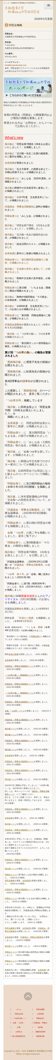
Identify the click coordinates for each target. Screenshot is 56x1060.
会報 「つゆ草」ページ (15, 711)
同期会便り (11, 178)
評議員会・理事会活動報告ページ (19, 666)
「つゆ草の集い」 (24, 352)
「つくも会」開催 (33, 627)
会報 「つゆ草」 (19, 1023)
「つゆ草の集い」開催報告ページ (19, 675)
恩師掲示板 (40, 1036)
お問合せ (19, 1032)
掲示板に (9, 225)
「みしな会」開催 (14, 586)
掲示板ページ (10, 729)
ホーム (18, 1009)
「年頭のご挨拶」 (26, 618)
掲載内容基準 (40, 1032)
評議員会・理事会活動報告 (19, 206)
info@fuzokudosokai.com (15, 65)
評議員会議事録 (13, 324)
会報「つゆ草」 (15, 532)
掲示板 (8, 144)
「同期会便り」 (14, 432)
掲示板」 (12, 461)
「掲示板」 (11, 334)
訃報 (18, 1027)
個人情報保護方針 (18, 1036)
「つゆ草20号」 (14, 400)
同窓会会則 (19, 1014)
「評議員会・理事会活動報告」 (23, 509)
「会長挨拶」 (13, 423)
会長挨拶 (9, 163)
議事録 (26, 381)
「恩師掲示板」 (14, 362)
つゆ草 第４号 (15, 574)
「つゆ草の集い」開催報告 (19, 1018)
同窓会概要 (40, 1009)
